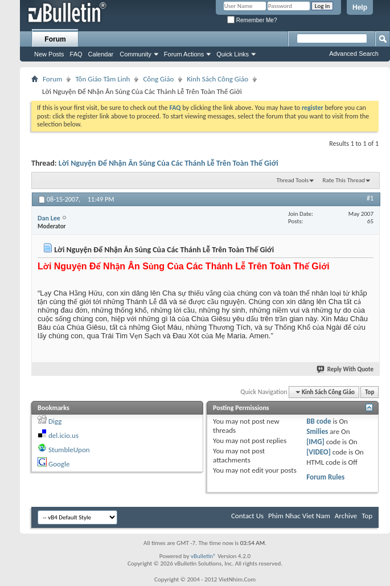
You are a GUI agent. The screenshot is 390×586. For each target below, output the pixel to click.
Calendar (101, 54)
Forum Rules (325, 477)
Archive (346, 515)
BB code (318, 421)
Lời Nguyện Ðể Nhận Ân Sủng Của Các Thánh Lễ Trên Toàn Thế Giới (168, 163)
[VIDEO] (318, 452)
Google (58, 464)
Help (359, 7)
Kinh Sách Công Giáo (217, 79)
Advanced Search (354, 53)
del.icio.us (63, 435)
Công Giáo (158, 79)
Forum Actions (184, 54)
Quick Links (232, 54)
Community (135, 54)
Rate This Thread (344, 180)
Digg (54, 421)
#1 (370, 198)
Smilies (317, 431)
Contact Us (247, 515)
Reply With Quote (345, 369)
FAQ (76, 54)
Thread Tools (292, 180)
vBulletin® (203, 556)
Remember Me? (252, 20)
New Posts (49, 54)
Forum (54, 39)
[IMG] (315, 441)
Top (369, 392)
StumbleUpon (69, 449)
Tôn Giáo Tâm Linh (102, 79)
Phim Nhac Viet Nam (299, 515)
